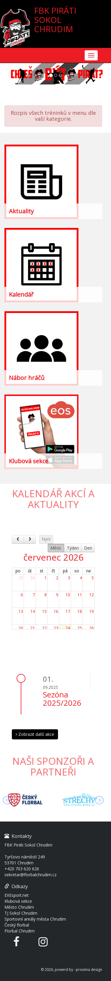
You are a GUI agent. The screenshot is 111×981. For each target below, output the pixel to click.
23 (56, 628)
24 (67, 628)
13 (20, 611)
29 (20, 578)
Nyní (46, 539)
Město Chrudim (19, 907)
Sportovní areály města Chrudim (35, 919)
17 (67, 611)
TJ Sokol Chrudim (20, 913)
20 (20, 628)
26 (91, 628)
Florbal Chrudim (19, 931)
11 (79, 594)
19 (91, 611)
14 (32, 611)
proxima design (89, 969)
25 (79, 628)
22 (44, 628)
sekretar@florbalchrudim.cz (30, 874)
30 (32, 578)
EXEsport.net (16, 895)
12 (91, 594)
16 (56, 611)
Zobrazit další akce (35, 734)
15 (44, 611)
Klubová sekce (18, 901)
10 (67, 594)
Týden (73, 548)
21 (32, 628)
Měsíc (56, 548)
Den (88, 548)
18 (79, 611)
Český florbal (16, 925)
